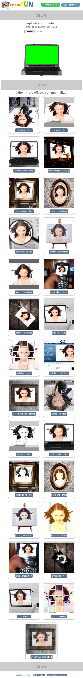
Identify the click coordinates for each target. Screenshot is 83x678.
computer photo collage (24, 171)
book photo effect (24, 454)
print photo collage (24, 333)
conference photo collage (59, 171)
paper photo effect (59, 535)
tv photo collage (59, 333)
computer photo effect (59, 454)
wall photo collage (24, 373)
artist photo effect (59, 414)
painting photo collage (59, 252)
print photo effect (59, 576)
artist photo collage (24, 130)
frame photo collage (59, 211)
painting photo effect (24, 535)
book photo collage (59, 130)
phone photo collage (59, 292)
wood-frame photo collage (24, 414)
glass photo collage (24, 252)
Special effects (70, 5)
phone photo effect (24, 576)
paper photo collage (24, 292)
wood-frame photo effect (41, 657)
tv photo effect (24, 616)
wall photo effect (59, 616)
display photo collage (24, 211)
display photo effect (24, 495)
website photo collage (59, 373)
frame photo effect (59, 495)
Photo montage (51, 5)
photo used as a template (57, 675)
